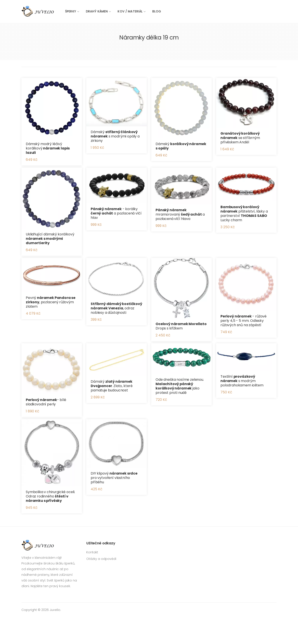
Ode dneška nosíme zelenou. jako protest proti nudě (180, 386)
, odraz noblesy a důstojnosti (116, 308)
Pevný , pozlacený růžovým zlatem (50, 302)
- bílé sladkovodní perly (46, 402)
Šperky (70, 11)
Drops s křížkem (181, 326)
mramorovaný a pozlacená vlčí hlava (180, 214)
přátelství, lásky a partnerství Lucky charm (244, 213)
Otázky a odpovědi (101, 559)
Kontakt (92, 552)
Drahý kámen (97, 11)
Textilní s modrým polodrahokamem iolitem (241, 381)
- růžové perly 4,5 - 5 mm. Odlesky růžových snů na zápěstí (243, 321)
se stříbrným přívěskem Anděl (240, 138)
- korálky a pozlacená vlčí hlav (116, 213)
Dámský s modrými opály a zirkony (115, 136)
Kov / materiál (130, 11)
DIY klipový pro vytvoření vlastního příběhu (114, 478)
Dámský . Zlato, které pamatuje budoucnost (112, 386)
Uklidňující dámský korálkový (50, 238)
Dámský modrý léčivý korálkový (48, 148)
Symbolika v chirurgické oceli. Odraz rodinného (50, 496)
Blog (156, 11)
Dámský (181, 146)
